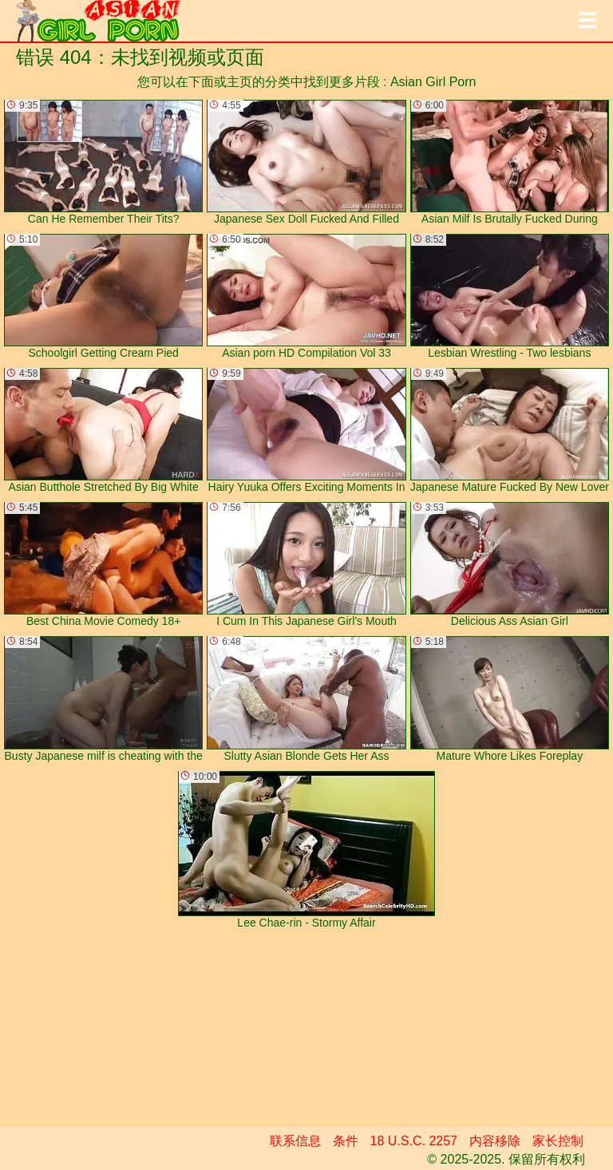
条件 (345, 1141)
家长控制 (557, 1141)
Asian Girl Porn (433, 82)
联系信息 (295, 1141)
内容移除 (494, 1141)
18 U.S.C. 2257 (413, 1141)
